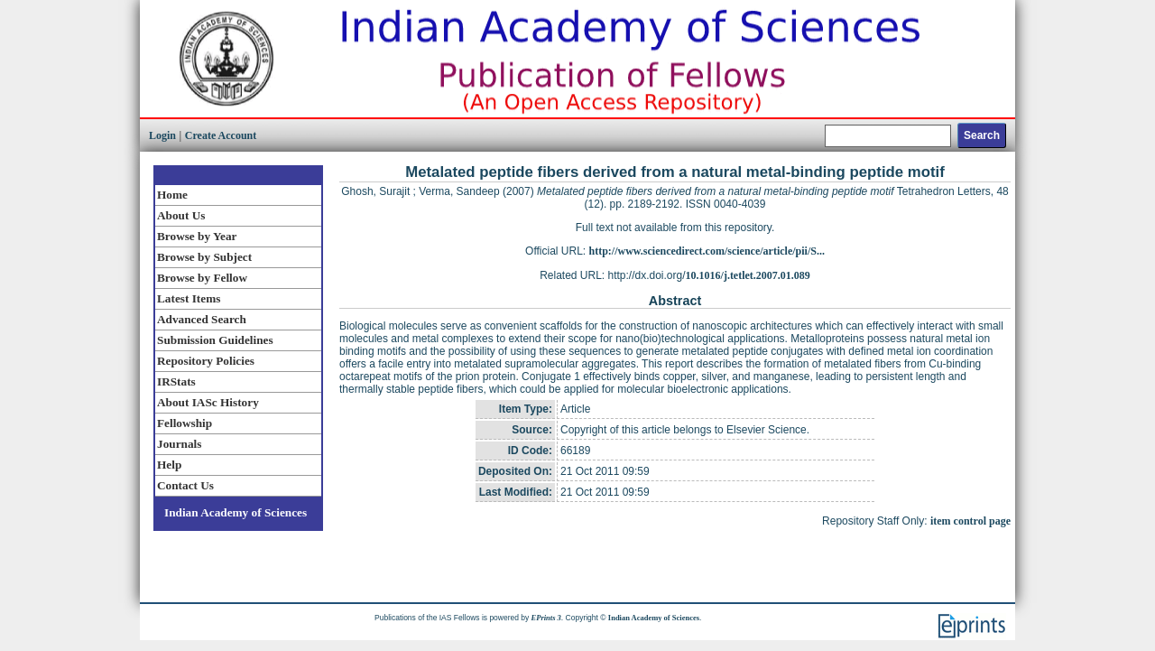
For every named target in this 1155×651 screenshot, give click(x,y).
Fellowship (184, 423)
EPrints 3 (546, 617)
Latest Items (188, 298)
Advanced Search (201, 319)
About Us (181, 215)
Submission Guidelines (215, 340)
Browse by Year (196, 236)
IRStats (176, 381)
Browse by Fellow (202, 277)
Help (169, 464)
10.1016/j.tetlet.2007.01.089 (748, 275)
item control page (970, 521)
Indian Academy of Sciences (235, 512)
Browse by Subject (204, 257)
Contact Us (185, 485)
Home (172, 194)
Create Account (220, 135)
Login (162, 135)
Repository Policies (205, 360)
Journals (179, 444)
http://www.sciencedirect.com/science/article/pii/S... (707, 251)
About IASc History (208, 402)
